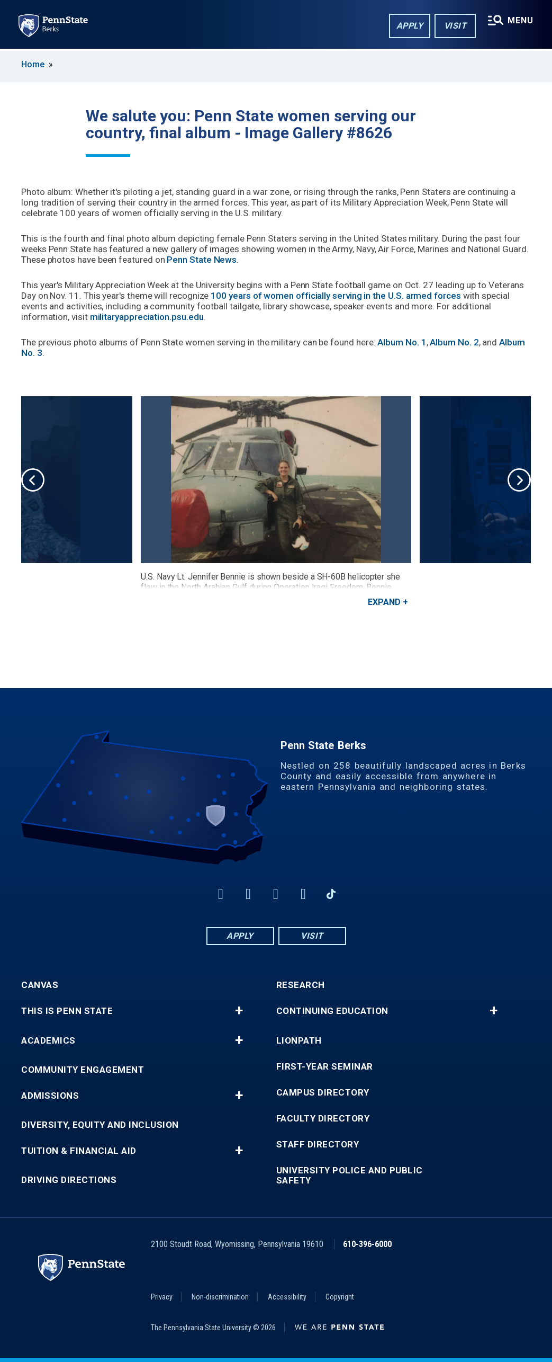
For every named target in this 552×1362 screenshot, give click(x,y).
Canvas (39, 985)
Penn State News (202, 259)
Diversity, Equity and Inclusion (100, 1125)
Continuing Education (332, 1011)
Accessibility (287, 1297)
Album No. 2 (454, 342)
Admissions (50, 1096)
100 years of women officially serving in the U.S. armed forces (335, 295)
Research (300, 985)
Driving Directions (68, 1180)
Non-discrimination (220, 1297)
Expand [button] (384, 602)
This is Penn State (67, 1011)
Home (32, 64)
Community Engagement (82, 1070)
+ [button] (239, 1010)
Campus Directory (322, 1093)
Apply (409, 26)
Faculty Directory (323, 1119)
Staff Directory (317, 1145)
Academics (48, 1041)
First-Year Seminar (324, 1067)
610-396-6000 (367, 1244)
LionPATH (299, 1041)
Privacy (162, 1297)
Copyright (339, 1297)
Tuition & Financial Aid (79, 1151)
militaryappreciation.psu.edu (147, 316)
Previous (32, 480)
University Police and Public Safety (349, 1175)
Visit (455, 26)
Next (519, 480)
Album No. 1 (401, 342)
